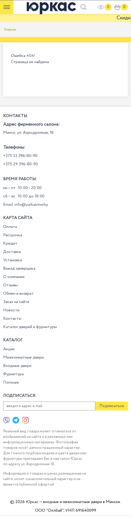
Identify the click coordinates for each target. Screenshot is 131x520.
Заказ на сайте (16, 302)
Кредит (10, 243)
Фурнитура (13, 374)
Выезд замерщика (19, 268)
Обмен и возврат (18, 294)
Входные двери (17, 366)
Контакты (12, 319)
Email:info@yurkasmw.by (25, 205)
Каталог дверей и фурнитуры (30, 327)
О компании (13, 277)
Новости (11, 310)
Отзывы (10, 285)
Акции (9, 349)
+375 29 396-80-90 (20, 164)
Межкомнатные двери (23, 357)
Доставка (12, 252)
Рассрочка (12, 235)
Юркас (32, 502)
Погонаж (11, 382)
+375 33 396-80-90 (20, 156)
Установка (12, 260)
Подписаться (112, 406)
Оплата (10, 227)
